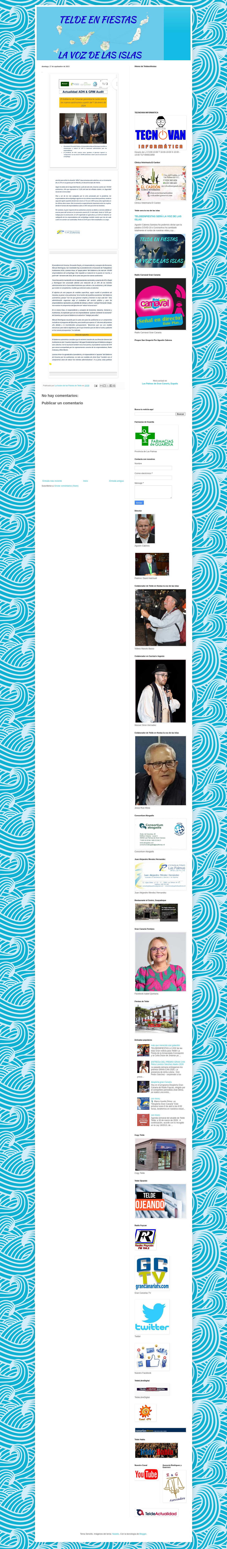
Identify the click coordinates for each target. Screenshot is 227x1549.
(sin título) (155, 1098)
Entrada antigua (116, 481)
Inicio (85, 481)
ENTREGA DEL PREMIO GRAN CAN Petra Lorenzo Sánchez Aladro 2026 (168, 1063)
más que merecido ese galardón (165, 1045)
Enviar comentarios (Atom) (67, 486)
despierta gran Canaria (161, 1082)
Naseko (115, 1534)
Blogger (142, 1534)
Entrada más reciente (52, 481)
